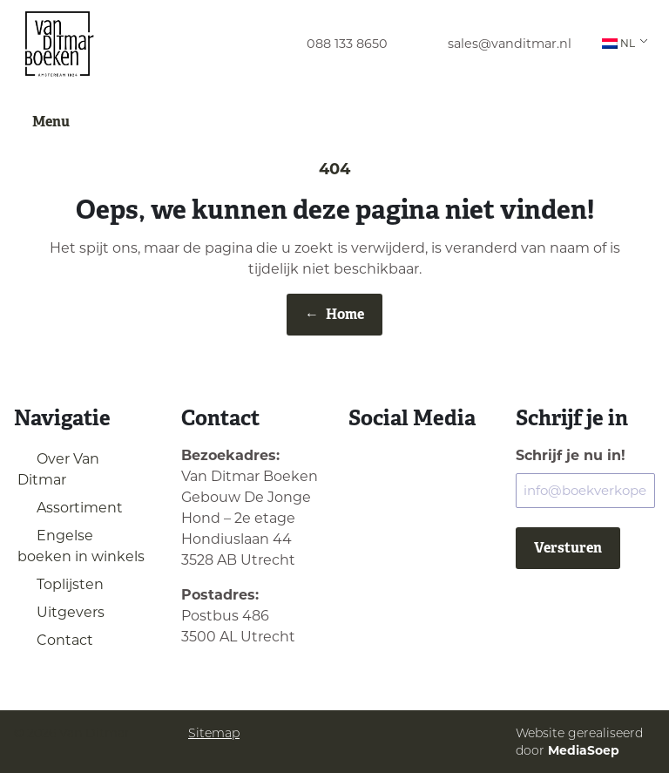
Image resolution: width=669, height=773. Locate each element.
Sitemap (214, 733)
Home (334, 314)
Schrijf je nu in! (570, 455)
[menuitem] (331, 44)
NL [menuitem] (618, 43)
